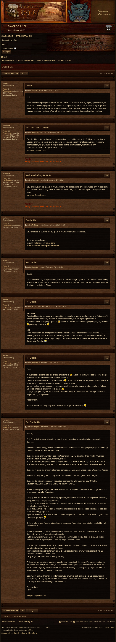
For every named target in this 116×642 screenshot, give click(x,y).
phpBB (21, 627)
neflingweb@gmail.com (44, 243)
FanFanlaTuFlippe (107, 627)
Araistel (6, 260)
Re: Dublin (31, 262)
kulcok (5, 300)
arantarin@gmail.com (36, 150)
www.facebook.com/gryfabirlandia (43, 245)
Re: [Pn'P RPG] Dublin (37, 128)
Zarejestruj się (24, 36)
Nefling (5, 218)
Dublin (29, 86)
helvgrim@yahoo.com (36, 595)
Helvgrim (6, 420)
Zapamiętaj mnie (9, 48)
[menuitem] (102, 11)
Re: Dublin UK (33, 422)
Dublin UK (7, 66)
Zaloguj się (7, 36)
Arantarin (6, 125)
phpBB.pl (29, 630)
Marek (5, 83)
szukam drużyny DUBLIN (38, 175)
